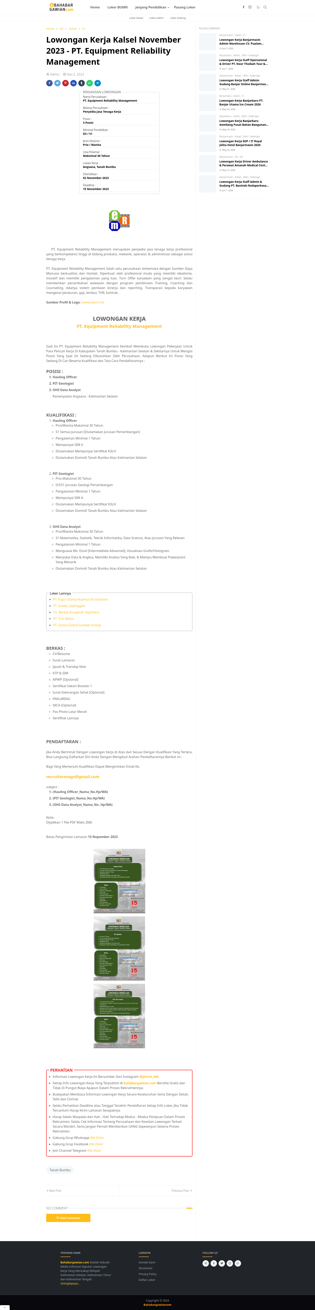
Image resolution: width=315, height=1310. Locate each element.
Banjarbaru (225, 55)
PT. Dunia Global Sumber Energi (77, 625)
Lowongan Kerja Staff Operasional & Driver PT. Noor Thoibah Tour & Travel (243, 63)
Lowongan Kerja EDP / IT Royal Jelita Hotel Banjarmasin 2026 (240, 143)
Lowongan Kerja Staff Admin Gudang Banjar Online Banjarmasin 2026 (244, 84)
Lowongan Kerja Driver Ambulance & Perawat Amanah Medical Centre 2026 (243, 165)
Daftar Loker (147, 1280)
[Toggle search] (265, 7)
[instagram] (250, 7)
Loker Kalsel (136, 18)
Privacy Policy (147, 1274)
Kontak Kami (147, 1262)
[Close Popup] (5, 1307)
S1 (244, 35)
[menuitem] (95, 7)
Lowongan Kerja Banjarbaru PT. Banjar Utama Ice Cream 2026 (241, 102)
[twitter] (222, 1263)
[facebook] (243, 7)
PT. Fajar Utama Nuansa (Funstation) (80, 599)
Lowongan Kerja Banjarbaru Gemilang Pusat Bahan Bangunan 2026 (242, 124)
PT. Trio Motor (63, 618)
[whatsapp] (238, 1263)
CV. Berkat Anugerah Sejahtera (76, 612)
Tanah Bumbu (60, 1170)
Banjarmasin (226, 35)
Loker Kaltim (156, 18)
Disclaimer (146, 1268)
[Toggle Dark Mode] (258, 7)
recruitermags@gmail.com (72, 776)
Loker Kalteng (178, 18)
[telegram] (205, 1263)
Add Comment (68, 1218)
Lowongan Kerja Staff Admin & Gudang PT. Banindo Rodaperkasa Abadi (242, 185)
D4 (241, 156)
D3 (237, 156)
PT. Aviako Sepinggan (69, 606)
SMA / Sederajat (250, 55)
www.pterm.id (93, 302)
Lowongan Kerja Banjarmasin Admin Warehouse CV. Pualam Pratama (240, 43)
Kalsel (238, 35)
